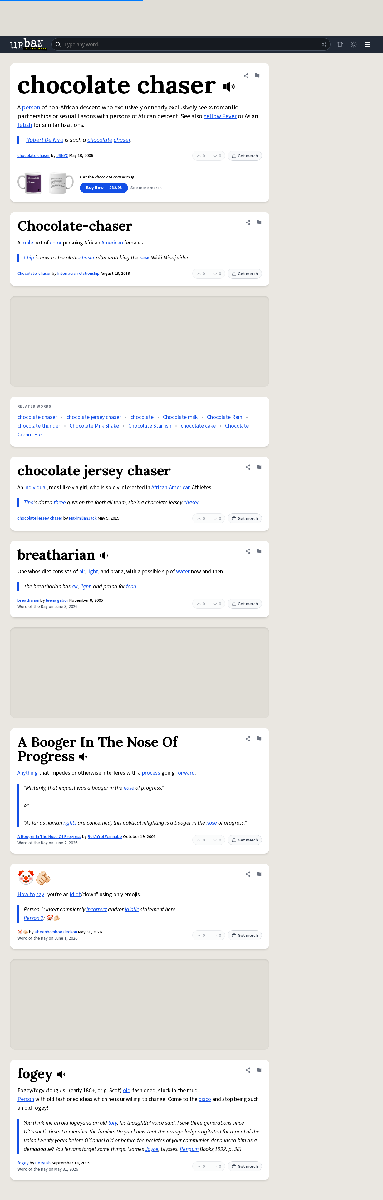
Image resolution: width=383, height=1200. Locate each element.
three (60, 502)
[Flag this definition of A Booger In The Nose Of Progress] (259, 739)
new (144, 258)
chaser (122, 140)
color (56, 243)
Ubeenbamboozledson (56, 932)
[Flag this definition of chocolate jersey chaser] (259, 467)
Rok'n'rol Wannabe (105, 837)
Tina (29, 502)
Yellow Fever (220, 116)
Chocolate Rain (224, 417)
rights (69, 823)
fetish (24, 125)
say (40, 894)
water (183, 571)
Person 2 (33, 918)
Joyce (151, 1149)
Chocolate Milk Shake (94, 426)
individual (35, 487)
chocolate (99, 140)
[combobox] (191, 44)
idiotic (132, 909)
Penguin (189, 1149)
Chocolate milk (180, 417)
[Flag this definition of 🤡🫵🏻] (259, 874)
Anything (27, 773)
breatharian (28, 600)
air (82, 571)
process (151, 773)
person (31, 107)
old (126, 1090)
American (112, 243)
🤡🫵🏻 (22, 932)
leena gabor (57, 600)
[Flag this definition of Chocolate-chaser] (259, 223)
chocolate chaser (33, 156)
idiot (75, 894)
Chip (29, 258)
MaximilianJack (83, 518)
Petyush (43, 1163)
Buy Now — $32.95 (104, 188)
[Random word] (323, 44)
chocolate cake (198, 426)
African (159, 487)
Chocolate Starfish (149, 426)
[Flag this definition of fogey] (259, 1070)
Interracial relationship (78, 273)
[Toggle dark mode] (353, 44)
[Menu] (367, 44)
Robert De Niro (44, 140)
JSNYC (62, 156)
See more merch (146, 188)
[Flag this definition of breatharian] (259, 551)
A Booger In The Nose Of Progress (49, 837)
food (131, 586)
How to (26, 894)
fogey (23, 1163)
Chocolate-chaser (34, 273)
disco (205, 1099)
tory (112, 1123)
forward (185, 773)
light (92, 571)
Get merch (245, 156)
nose (129, 788)
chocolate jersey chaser (93, 417)
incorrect (96, 909)
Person (25, 1099)
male (27, 243)
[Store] (340, 44)
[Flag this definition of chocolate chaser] (257, 76)
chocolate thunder (38, 426)
